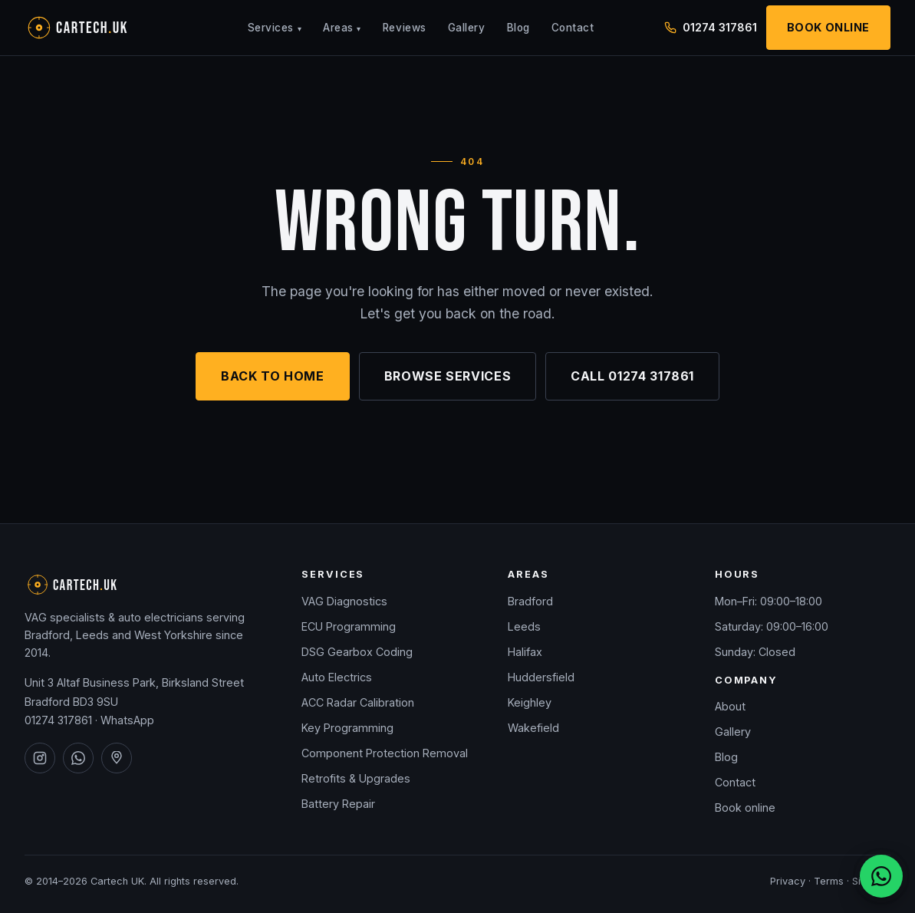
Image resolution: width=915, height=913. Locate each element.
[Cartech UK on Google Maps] (116, 758)
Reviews (404, 27)
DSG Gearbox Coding (357, 651)
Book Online (828, 27)
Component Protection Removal (384, 753)
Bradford (530, 601)
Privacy (787, 881)
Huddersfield (541, 677)
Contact (572, 27)
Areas (342, 27)
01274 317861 (58, 720)
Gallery (466, 27)
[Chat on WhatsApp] (881, 876)
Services (274, 27)
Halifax (525, 651)
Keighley (529, 702)
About (730, 706)
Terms (829, 881)
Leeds (524, 626)
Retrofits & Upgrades (355, 778)
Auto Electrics (336, 677)
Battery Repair (338, 803)
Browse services (448, 376)
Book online (745, 807)
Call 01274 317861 (632, 376)
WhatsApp (127, 720)
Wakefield (533, 727)
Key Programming (347, 727)
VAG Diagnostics (344, 601)
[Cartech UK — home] (101, 28)
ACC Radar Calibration (357, 702)
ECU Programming (348, 626)
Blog (518, 27)
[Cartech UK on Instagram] (40, 758)
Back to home (272, 376)
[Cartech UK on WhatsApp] (78, 758)
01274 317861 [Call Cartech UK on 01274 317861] (710, 27)
